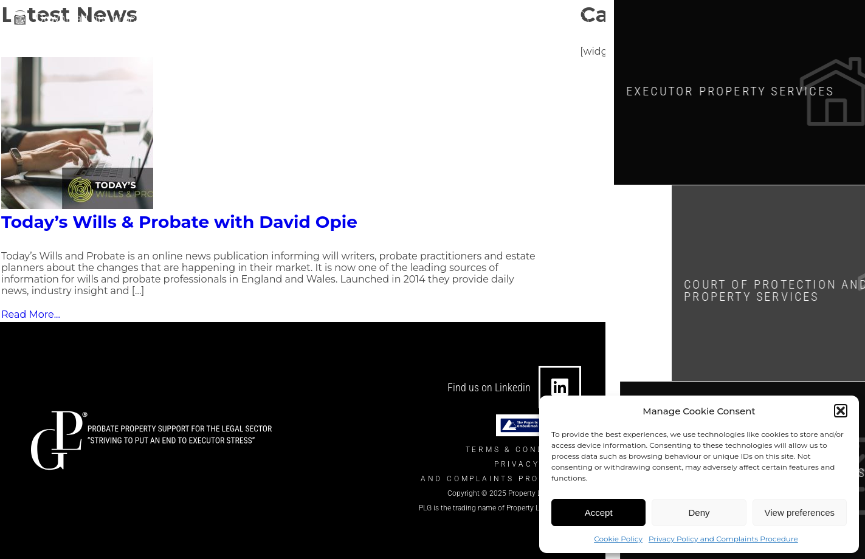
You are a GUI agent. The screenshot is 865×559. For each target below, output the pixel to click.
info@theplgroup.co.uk (402, 19)
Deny (698, 512)
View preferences (800, 512)
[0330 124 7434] (471, 19)
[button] (841, 411)
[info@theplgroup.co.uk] (338, 19)
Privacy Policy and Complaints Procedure (723, 538)
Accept (599, 512)
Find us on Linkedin (489, 387)
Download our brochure (97, 16)
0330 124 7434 (519, 19)
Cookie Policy (618, 538)
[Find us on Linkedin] (560, 387)
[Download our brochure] (20, 18)
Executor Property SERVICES (742, 90)
